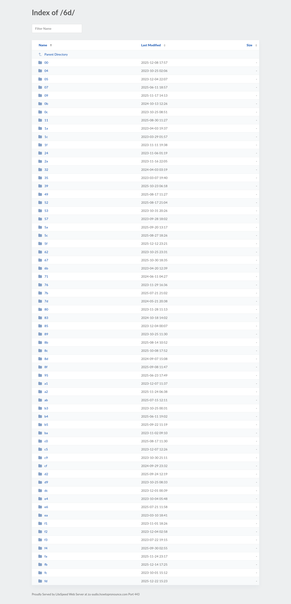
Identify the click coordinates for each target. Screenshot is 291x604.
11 (43, 120)
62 (43, 252)
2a (43, 161)
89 (43, 334)
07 (43, 87)
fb (42, 564)
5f (43, 243)
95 (43, 375)
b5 (43, 424)
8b (43, 342)
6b (43, 268)
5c (43, 235)
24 (43, 153)
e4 (43, 499)
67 (43, 260)
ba (43, 433)
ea (43, 515)
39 (43, 186)
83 (43, 318)
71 (43, 276)
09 (43, 95)
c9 (43, 458)
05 (43, 79)
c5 (43, 449)
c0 (43, 441)
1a (43, 128)
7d (43, 301)
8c (43, 350)
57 (43, 219)
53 (43, 211)
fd (42, 581)
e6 (43, 507)
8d (43, 359)
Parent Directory (53, 54)
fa (42, 556)
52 (43, 202)
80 (43, 309)
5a (43, 227)
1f (43, 145)
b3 (43, 408)
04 (43, 71)
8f (43, 367)
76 (43, 285)
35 (43, 178)
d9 (43, 482)
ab (43, 400)
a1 (43, 383)
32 (43, 169)
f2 (43, 531)
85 (43, 326)
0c (43, 112)
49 (43, 194)
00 (43, 62)
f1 (43, 523)
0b (43, 103)
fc (42, 573)
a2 (43, 392)
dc (43, 490)
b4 (43, 416)
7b (43, 293)
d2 (43, 474)
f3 (43, 540)
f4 (43, 548)
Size (249, 45)
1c (43, 137)
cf (42, 466)
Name (43, 45)
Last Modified (151, 45)
